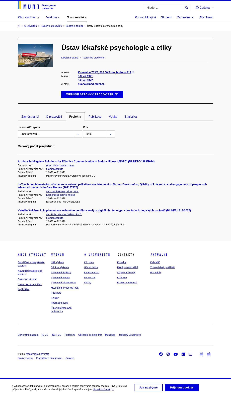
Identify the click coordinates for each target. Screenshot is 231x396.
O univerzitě (97, 254)
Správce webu (25, 358)
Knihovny (122, 277)
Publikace (56, 292)
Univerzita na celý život (30, 284)
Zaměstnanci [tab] (30, 116)
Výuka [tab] (113, 116)
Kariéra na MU (91, 272)
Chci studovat (32, 254)
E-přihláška (24, 289)
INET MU (56, 335)
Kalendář (155, 262)
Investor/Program (29, 127)
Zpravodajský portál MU (162, 267)
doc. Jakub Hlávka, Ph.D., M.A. (62, 191)
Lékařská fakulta (54, 169)
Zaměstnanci (185, 17)
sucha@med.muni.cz (91, 84)
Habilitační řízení (59, 302)
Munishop (110, 335)
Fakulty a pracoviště (127, 267)
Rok (85, 127)
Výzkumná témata (60, 277)
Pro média (155, 272)
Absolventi (206, 17)
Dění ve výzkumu (60, 267)
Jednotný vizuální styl (130, 335)
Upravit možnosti (103, 390)
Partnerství (89, 277)
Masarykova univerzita (37, 354)
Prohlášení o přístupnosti (49, 358)
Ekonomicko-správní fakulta (60, 194)
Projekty (55, 297)
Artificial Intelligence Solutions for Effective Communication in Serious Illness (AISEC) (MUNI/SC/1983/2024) (86, 161)
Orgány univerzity (126, 272)
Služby (87, 282)
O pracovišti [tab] (54, 116)
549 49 (85, 76)
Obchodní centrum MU (90, 335)
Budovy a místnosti (127, 282)
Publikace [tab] (95, 116)
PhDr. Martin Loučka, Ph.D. (60, 165)
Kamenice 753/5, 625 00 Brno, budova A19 (106, 72)
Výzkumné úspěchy (61, 272)
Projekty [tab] (75, 116)
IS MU (45, 335)
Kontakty (121, 262)
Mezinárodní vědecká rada (65, 287)
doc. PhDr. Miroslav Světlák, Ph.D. (64, 214)
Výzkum (57, 254)
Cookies (69, 358)
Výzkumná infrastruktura (63, 282)
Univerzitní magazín (28, 335)
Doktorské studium (27, 279)
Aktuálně (159, 254)
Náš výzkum (57, 262)
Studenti (166, 17)
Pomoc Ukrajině (145, 17)
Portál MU (69, 335)
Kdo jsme (89, 262)
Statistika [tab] (131, 116)
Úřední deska (91, 267)
